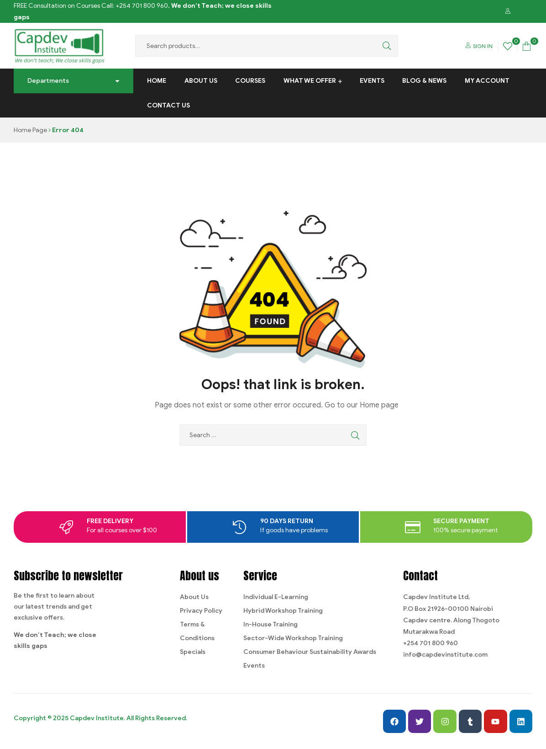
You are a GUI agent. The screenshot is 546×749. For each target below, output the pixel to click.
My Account (487, 81)
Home (156, 81)
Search (384, 46)
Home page (379, 405)
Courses (250, 81)
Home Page (30, 130)
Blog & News (424, 81)
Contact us (168, 105)
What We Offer (310, 81)
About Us (200, 81)
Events (372, 81)
